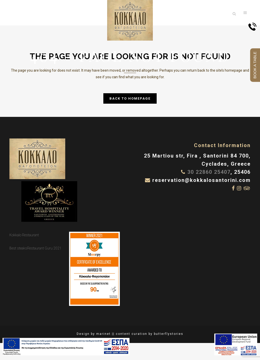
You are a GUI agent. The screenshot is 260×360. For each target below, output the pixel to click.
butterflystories (168, 334)
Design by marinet (94, 334)
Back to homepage (130, 98)
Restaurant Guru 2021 (44, 248)
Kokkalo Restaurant (24, 235)
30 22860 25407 (209, 172)
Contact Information (222, 145)
